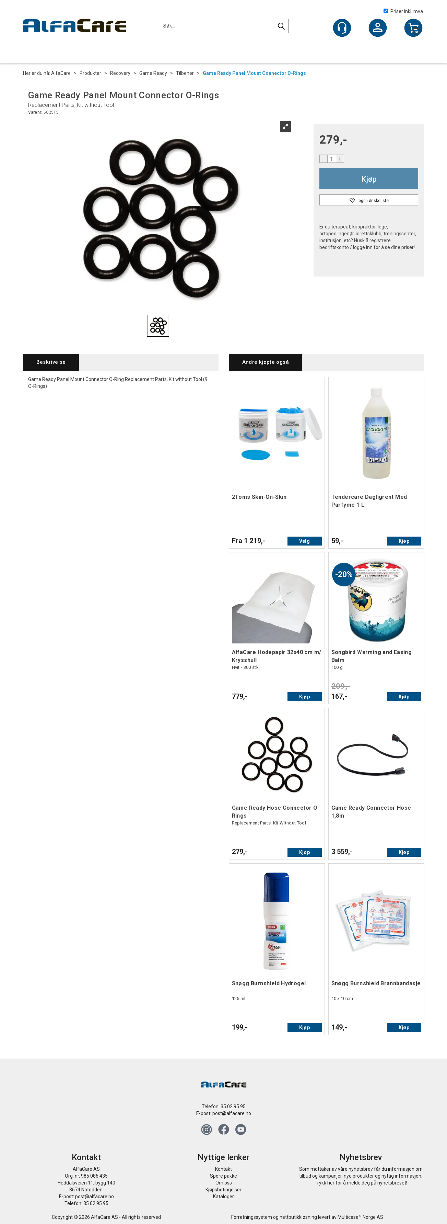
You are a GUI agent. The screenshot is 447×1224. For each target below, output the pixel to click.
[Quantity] (332, 159)
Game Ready (153, 73)
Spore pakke (223, 1176)
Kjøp (369, 179)
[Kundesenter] (342, 28)
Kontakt (223, 1169)
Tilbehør (185, 73)
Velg (304, 541)
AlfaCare (61, 73)
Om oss (223, 1183)
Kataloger (223, 1196)
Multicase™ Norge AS (360, 1217)
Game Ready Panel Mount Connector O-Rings (254, 73)
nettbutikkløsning (298, 1217)
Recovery (120, 73)
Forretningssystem (251, 1217)
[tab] (51, 362)
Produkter (90, 73)
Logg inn (377, 28)
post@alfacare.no (231, 1113)
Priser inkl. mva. (404, 11)
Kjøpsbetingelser (223, 1189)
